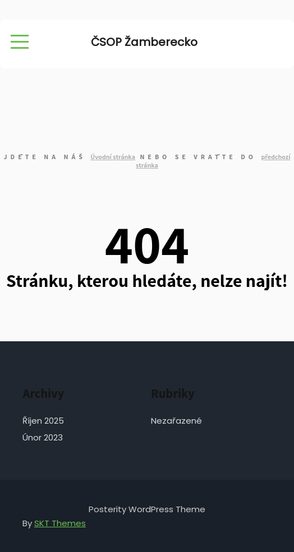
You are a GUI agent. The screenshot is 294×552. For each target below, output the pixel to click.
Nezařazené (176, 420)
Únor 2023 (42, 437)
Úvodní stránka (112, 156)
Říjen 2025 (43, 420)
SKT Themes (60, 523)
